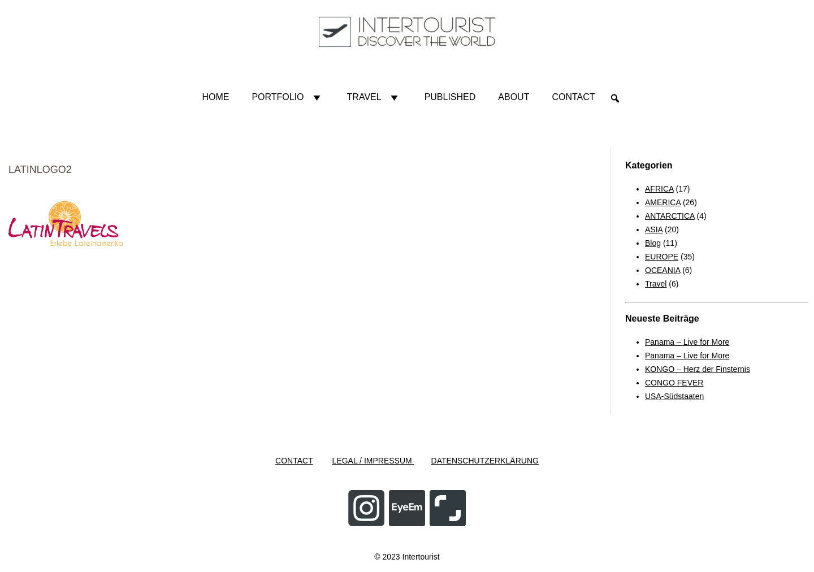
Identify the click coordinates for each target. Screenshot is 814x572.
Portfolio (288, 97)
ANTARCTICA (670, 215)
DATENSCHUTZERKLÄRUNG (485, 460)
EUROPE (661, 256)
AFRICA (659, 188)
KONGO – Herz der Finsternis (697, 369)
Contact (573, 97)
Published (450, 97)
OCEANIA (662, 270)
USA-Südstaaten (674, 396)
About (513, 97)
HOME (215, 97)
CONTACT (294, 460)
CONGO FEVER (674, 382)
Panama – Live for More (687, 341)
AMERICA (663, 202)
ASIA (654, 229)
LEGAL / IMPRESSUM (373, 460)
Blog (653, 243)
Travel (374, 97)
